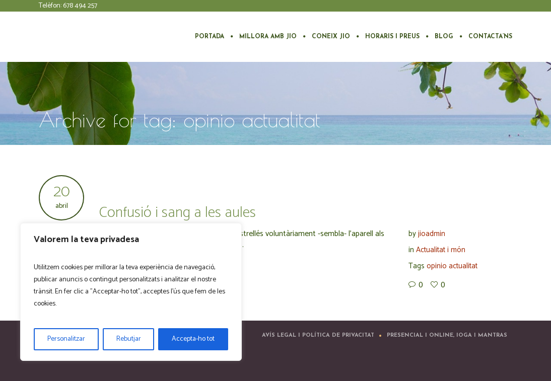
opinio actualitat (452, 266)
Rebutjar (128, 339)
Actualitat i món (440, 250)
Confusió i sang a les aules (177, 212)
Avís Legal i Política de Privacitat (318, 335)
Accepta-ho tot (193, 339)
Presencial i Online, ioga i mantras (447, 335)
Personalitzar (66, 339)
